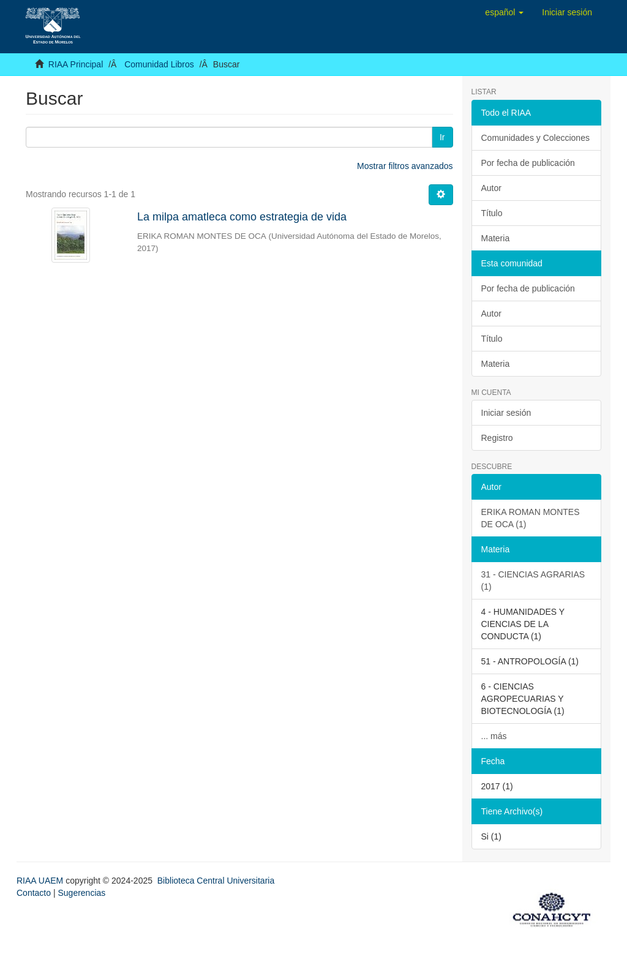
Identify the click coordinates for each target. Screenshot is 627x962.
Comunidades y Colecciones (535, 138)
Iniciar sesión (506, 413)
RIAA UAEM (41, 880)
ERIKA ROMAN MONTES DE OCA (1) (530, 518)
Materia (495, 238)
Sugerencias (81, 893)
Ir (442, 137)
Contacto (34, 893)
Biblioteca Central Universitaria (215, 880)
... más (494, 736)
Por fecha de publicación (528, 163)
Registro (497, 438)
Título (492, 213)
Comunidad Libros (159, 64)
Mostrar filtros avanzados (404, 166)
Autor (491, 188)
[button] (504, 12)
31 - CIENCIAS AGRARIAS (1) (533, 580)
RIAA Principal (75, 64)
